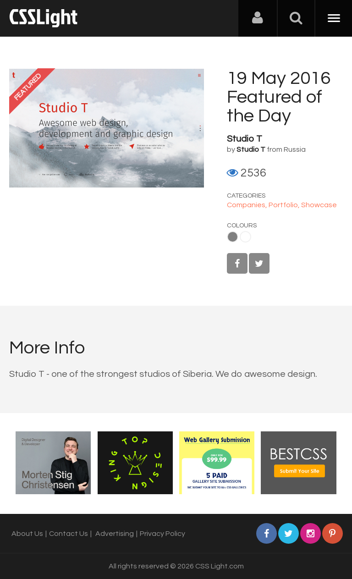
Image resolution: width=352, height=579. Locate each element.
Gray (232, 237)
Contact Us (68, 533)
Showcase (319, 205)
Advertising (114, 533)
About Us (27, 533)
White (245, 237)
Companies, (248, 205)
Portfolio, (285, 205)
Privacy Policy (162, 533)
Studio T (244, 138)
